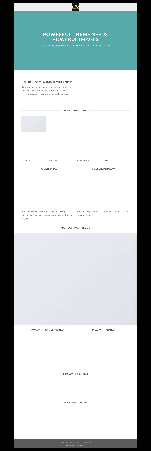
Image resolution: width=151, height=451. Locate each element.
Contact (84, 442)
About (62, 442)
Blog (77, 442)
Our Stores (70, 442)
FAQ (89, 442)
